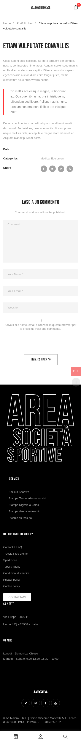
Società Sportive (19, 492)
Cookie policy (11, 586)
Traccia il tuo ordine (15, 553)
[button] (76, 7)
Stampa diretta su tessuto (24, 511)
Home (7, 23)
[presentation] (33, 343)
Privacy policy (11, 579)
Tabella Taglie (11, 566)
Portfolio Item (25, 23)
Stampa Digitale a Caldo (24, 505)
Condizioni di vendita (16, 573)
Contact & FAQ (12, 547)
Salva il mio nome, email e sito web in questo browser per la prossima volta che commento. (40, 326)
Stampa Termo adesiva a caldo (28, 498)
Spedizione (10, 560)
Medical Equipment (53, 158)
